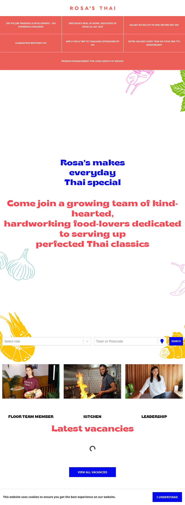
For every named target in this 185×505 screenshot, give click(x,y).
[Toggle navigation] (9, 8)
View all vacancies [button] (92, 472)
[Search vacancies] (176, 341)
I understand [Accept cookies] (167, 497)
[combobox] (4, 341)
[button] (31, 381)
